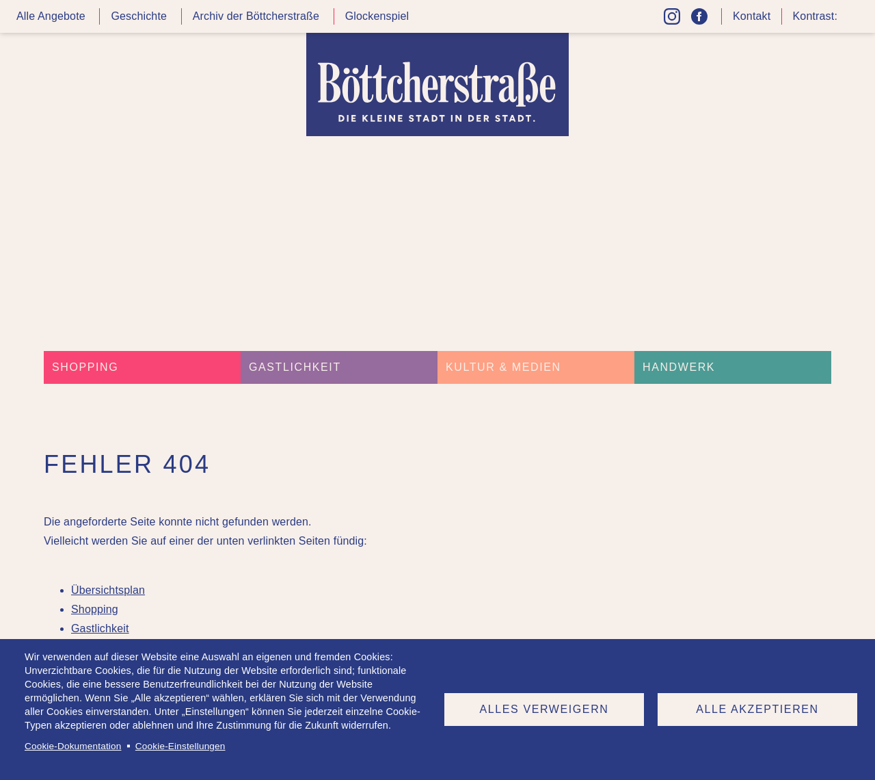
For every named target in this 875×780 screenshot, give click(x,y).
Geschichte (139, 16)
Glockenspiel (377, 16)
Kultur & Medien (503, 367)
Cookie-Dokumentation (73, 746)
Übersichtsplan (108, 590)
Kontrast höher (850, 21)
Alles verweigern (544, 709)
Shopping (85, 367)
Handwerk (679, 367)
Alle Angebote (50, 16)
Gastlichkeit (295, 367)
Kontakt (751, 16)
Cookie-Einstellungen (180, 746)
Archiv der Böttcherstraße (256, 16)
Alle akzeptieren (757, 709)
